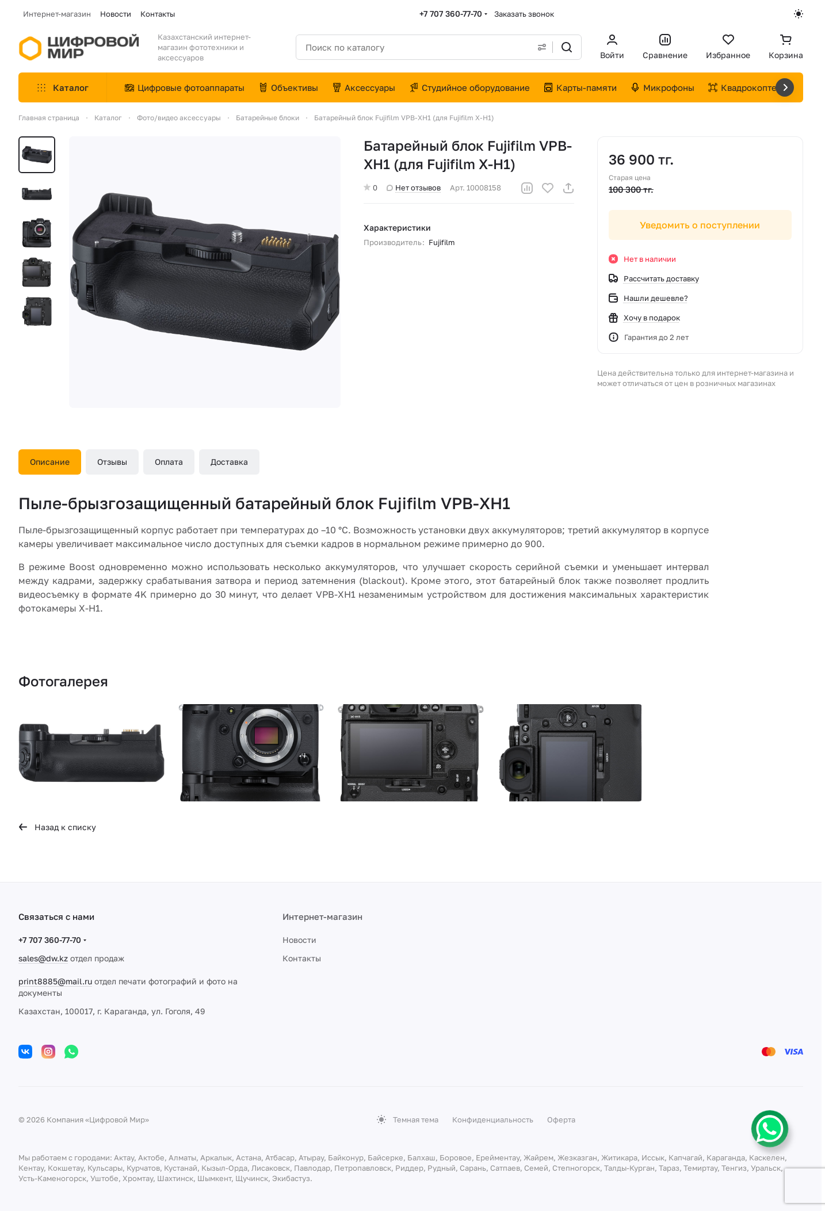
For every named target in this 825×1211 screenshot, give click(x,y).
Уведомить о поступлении (700, 225)
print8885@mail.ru (55, 981)
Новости (299, 940)
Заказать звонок (524, 13)
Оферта (561, 1119)
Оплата (169, 462)
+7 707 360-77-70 (450, 13)
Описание (50, 462)
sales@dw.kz (43, 958)
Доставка (229, 462)
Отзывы (112, 462)
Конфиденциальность (492, 1119)
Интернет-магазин (322, 916)
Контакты (301, 958)
